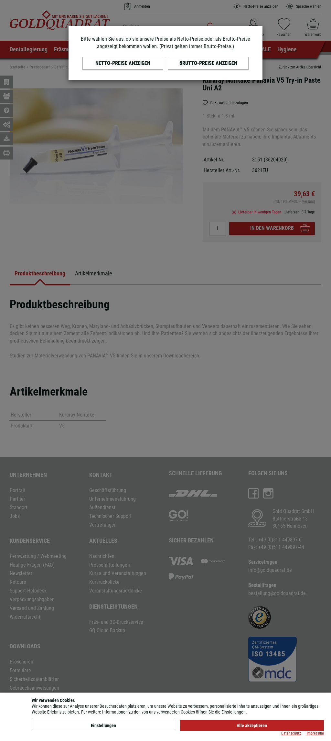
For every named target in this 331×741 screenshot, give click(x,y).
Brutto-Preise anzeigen (208, 63)
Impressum (315, 733)
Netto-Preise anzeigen (122, 63)
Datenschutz (291, 733)
